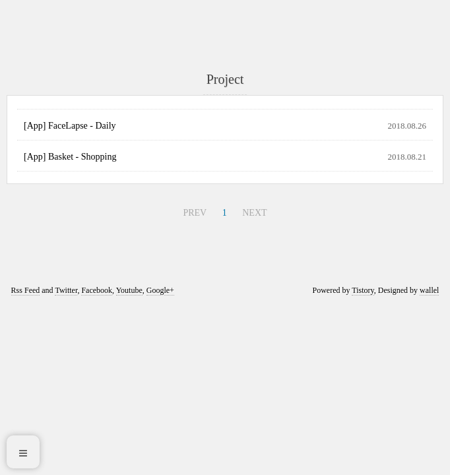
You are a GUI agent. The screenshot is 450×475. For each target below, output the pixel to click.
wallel (429, 290)
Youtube (129, 290)
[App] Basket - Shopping (70, 157)
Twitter (66, 290)
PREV (195, 213)
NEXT (254, 213)
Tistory (362, 290)
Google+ (160, 290)
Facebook (96, 290)
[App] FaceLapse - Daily (70, 126)
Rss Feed (25, 290)
